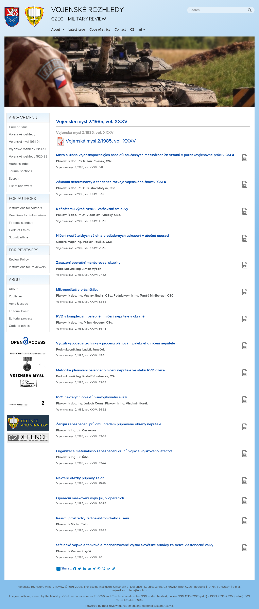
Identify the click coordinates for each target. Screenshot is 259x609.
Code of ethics (99, 30)
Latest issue (76, 30)
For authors (22, 198)
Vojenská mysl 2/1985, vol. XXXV (96, 141)
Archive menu (23, 117)
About (55, 30)
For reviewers (23, 250)
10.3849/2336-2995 (129, 600)
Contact (120, 30)
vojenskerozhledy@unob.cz (130, 590)
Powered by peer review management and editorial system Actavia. (129, 606)
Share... (64, 569)
